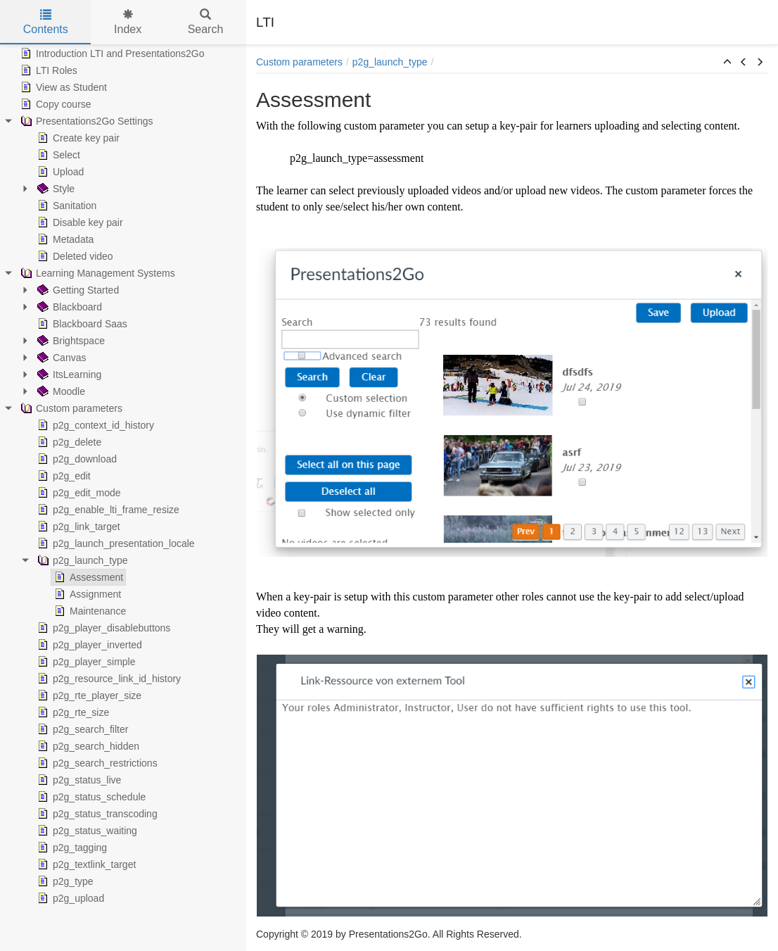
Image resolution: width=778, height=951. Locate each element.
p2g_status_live (77, 779)
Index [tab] (127, 22)
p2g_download (75, 459)
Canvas (60, 357)
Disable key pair (78, 222)
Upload (59, 171)
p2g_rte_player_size (87, 695)
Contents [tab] (45, 22)
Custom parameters (70, 408)
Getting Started (76, 290)
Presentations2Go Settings (85, 121)
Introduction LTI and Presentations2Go (111, 53)
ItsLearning (67, 374)
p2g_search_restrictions (96, 763)
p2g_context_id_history (94, 425)
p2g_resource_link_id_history (107, 678)
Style (54, 188)
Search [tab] (206, 22)
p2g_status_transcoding (96, 813)
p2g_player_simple (85, 661)
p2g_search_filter (81, 729)
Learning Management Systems (96, 273)
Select (57, 154)
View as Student (62, 87)
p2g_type (64, 881)
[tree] (123, 476)
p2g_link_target (77, 526)
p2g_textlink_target (85, 864)
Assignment (86, 594)
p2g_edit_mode (77, 492)
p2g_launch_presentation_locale (114, 543)
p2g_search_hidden (86, 746)
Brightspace (69, 340)
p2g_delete (67, 442)
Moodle (59, 391)
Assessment (87, 577)
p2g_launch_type (81, 560)
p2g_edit (62, 475)
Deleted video (73, 256)
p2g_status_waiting (85, 830)
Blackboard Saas (80, 323)
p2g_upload (69, 898)
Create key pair (77, 138)
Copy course (54, 104)
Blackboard (68, 306)
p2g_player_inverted (88, 644)
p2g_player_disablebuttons (102, 627)
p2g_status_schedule (90, 796)
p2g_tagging (70, 847)
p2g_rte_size (71, 712)
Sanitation (65, 205)
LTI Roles (47, 70)
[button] (727, 63)
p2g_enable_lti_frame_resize (106, 509)
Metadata (64, 239)
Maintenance (88, 611)
